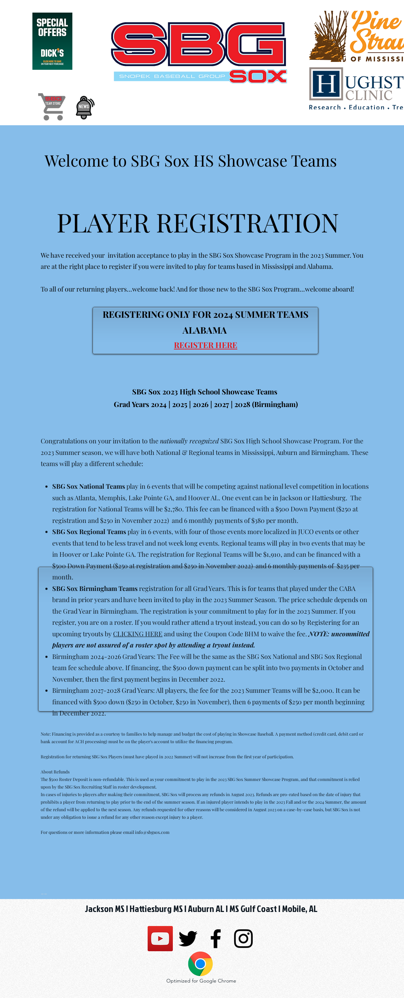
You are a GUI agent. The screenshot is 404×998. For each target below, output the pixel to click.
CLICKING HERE (137, 633)
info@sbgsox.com (152, 832)
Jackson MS (105, 908)
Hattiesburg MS (156, 908)
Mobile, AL (299, 908)
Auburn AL (206, 908)
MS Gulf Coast (253, 908)
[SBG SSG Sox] (160, 938)
